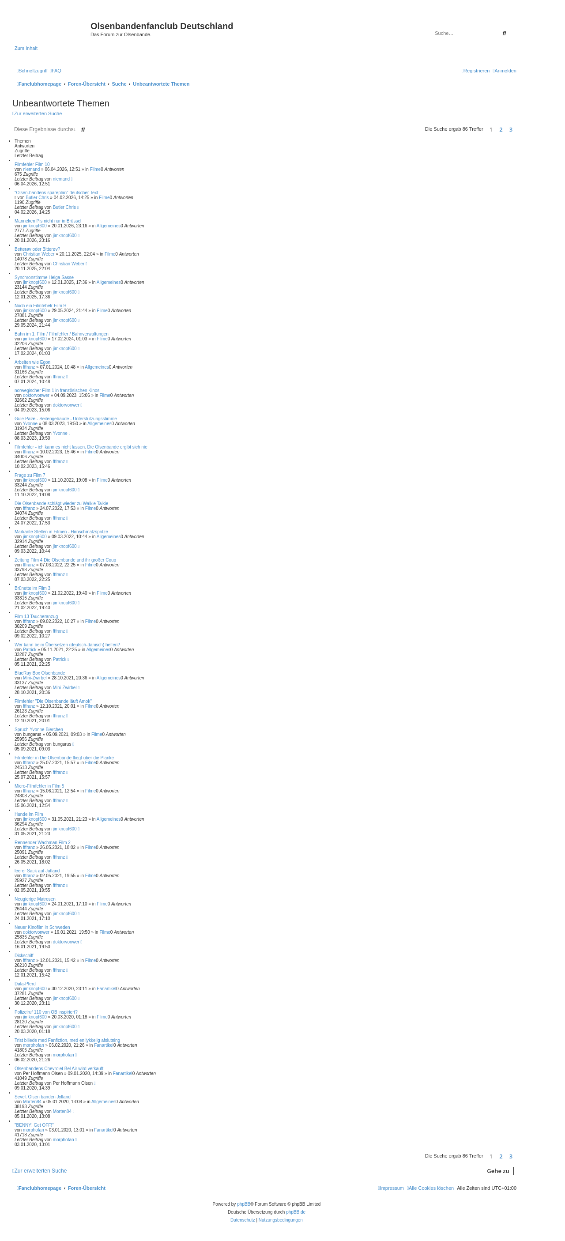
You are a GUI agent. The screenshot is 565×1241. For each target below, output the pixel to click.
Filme (95, 169)
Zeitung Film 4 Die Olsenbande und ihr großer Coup (65, 560)
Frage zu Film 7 (30, 475)
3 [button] (510, 129)
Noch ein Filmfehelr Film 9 (40, 305)
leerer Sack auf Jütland (37, 870)
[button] (518, 129)
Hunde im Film (29, 814)
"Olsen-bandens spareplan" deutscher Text (56, 192)
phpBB (243, 1204)
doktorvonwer (36, 395)
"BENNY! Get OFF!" (34, 1125)
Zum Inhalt (26, 48)
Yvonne (30, 423)
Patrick (30, 649)
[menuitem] (55, 70)
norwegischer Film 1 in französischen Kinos (57, 390)
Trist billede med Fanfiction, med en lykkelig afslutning (67, 1040)
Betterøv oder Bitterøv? (37, 249)
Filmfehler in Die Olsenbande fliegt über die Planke (64, 757)
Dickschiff (24, 955)
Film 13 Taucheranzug (36, 616)
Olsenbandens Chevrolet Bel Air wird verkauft (59, 1068)
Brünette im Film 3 (32, 588)
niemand (31, 169)
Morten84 (32, 1101)
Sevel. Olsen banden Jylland (43, 1096)
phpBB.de (295, 1212)
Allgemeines (109, 225)
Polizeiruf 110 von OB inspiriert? (46, 1012)
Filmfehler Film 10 (32, 164)
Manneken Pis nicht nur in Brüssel (48, 221)
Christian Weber (39, 254)
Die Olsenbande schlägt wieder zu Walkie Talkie (61, 503)
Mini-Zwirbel (35, 677)
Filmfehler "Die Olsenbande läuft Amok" (53, 701)
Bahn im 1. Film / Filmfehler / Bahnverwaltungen (62, 334)
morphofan (33, 1045)
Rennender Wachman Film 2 (43, 842)
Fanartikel (106, 988)
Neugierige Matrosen (35, 899)
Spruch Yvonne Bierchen (39, 729)
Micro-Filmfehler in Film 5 (39, 786)
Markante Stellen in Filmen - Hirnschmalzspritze (61, 531)
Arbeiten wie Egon (32, 362)
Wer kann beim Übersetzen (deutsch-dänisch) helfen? (67, 644)
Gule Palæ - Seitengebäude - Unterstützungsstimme (66, 418)
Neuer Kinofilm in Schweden (42, 927)
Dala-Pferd (25, 983)
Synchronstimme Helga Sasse (44, 277)
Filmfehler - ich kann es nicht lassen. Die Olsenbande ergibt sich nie (81, 447)
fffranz (29, 367)
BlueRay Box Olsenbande (40, 673)
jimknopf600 (35, 225)
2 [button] (500, 129)
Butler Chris (37, 197)
